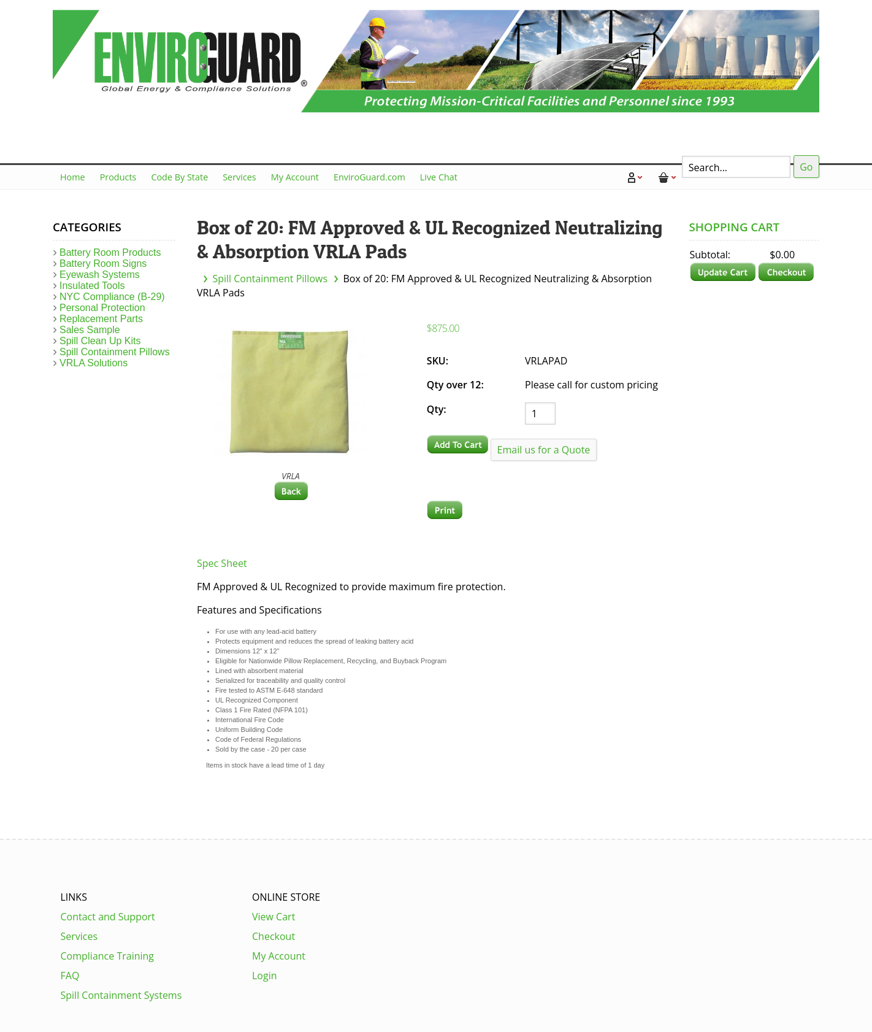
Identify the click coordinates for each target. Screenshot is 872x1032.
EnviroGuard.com (369, 177)
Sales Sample (89, 330)
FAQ (70, 975)
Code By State (179, 177)
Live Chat (438, 177)
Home (72, 177)
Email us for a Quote (544, 449)
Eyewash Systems (99, 274)
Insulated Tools (91, 285)
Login (264, 975)
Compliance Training (108, 956)
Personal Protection (102, 307)
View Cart (273, 916)
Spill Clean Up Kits (100, 341)
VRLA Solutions (93, 363)
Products (118, 177)
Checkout (273, 936)
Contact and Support (108, 916)
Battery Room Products (110, 252)
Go (806, 167)
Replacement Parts (101, 319)
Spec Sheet (222, 563)
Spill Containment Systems (121, 995)
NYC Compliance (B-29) (112, 296)
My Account (295, 177)
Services (239, 177)
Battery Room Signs (103, 263)
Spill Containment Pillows (269, 278)
